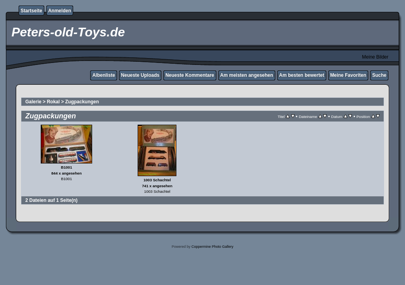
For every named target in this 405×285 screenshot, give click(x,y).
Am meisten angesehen (246, 75)
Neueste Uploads (140, 75)
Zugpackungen (82, 101)
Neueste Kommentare (189, 75)
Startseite (31, 10)
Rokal (53, 101)
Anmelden (59, 10)
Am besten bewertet (301, 75)
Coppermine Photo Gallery (212, 247)
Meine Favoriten (348, 75)
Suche (379, 75)
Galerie (33, 101)
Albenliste (103, 75)
